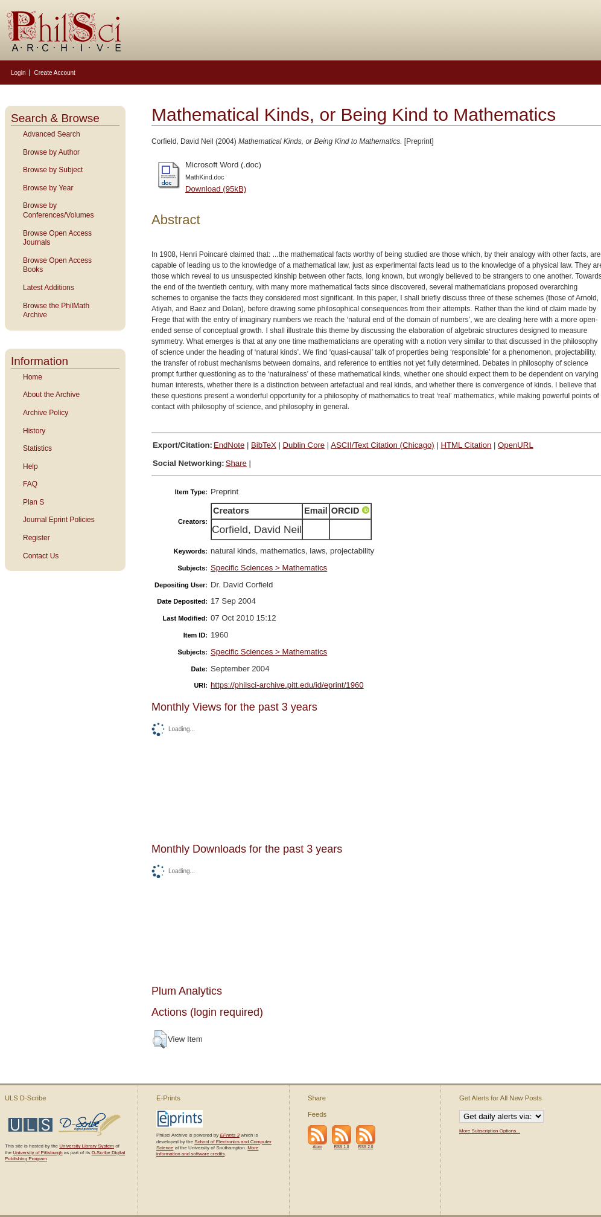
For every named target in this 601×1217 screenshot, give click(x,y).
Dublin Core (304, 445)
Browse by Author (51, 152)
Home (32, 377)
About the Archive (51, 394)
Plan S (33, 502)
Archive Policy (45, 412)
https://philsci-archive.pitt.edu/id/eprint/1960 (287, 684)
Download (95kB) (215, 188)
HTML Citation (466, 445)
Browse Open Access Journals (57, 238)
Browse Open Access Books (57, 265)
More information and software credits (207, 1151)
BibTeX (263, 445)
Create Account (54, 72)
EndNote (229, 445)
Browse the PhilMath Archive (56, 311)
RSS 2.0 (366, 1146)
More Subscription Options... (489, 1131)
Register (36, 538)
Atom (317, 1146)
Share (236, 463)
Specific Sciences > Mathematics (269, 567)
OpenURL (515, 445)
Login (18, 72)
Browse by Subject (53, 170)
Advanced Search (51, 134)
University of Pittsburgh (37, 1152)
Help (30, 466)
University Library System (86, 1146)
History (34, 431)
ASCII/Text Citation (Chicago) (382, 445)
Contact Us (41, 556)
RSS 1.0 (341, 1146)
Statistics (37, 448)
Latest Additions (48, 287)
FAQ (30, 484)
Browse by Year (48, 188)
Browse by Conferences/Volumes (58, 210)
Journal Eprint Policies (59, 519)
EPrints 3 (229, 1135)
